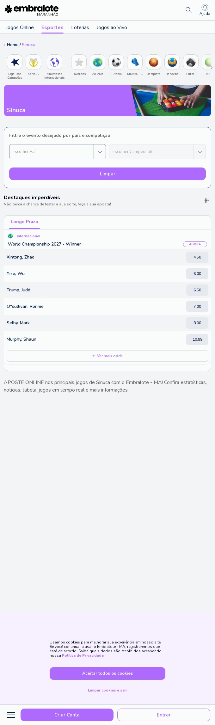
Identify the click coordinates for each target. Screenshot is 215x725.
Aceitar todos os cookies (107, 673)
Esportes (52, 29)
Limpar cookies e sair (107, 690)
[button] (51, 152)
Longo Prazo (24, 222)
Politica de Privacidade (83, 655)
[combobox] (57, 151)
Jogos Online (20, 27)
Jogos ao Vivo (112, 27)
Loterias (80, 27)
